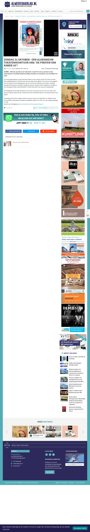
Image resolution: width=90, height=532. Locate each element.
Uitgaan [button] (47, 11)
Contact (60, 11)
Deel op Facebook (13, 131)
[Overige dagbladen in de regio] (74, 455)
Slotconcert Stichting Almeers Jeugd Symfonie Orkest (76, 409)
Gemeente (26, 11)
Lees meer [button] (6, 529)
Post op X (31, 131)
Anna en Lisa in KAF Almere (21, 142)
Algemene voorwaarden (61, 480)
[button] (5, 432)
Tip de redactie (48, 131)
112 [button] (5, 11)
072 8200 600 (17, 459)
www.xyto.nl (16, 463)
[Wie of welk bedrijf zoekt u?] (75, 26)
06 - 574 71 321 (37, 123)
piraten (10, 108)
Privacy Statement (80, 480)
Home (6, 16)
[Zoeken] (88, 11)
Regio (31, 11)
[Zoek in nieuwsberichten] (77, 11)
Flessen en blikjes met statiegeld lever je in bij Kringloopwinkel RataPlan (76, 379)
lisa (7, 108)
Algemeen (11, 11)
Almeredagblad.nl (24, 3)
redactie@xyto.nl (18, 461)
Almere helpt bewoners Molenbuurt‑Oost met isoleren (75, 386)
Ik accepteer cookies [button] (80, 528)
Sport (42, 11)
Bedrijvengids (18, 11)
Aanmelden (49, 470)
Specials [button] (37, 11)
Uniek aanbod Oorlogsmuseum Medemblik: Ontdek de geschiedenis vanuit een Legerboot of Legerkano (77, 400)
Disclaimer (71, 480)
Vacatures (54, 11)
